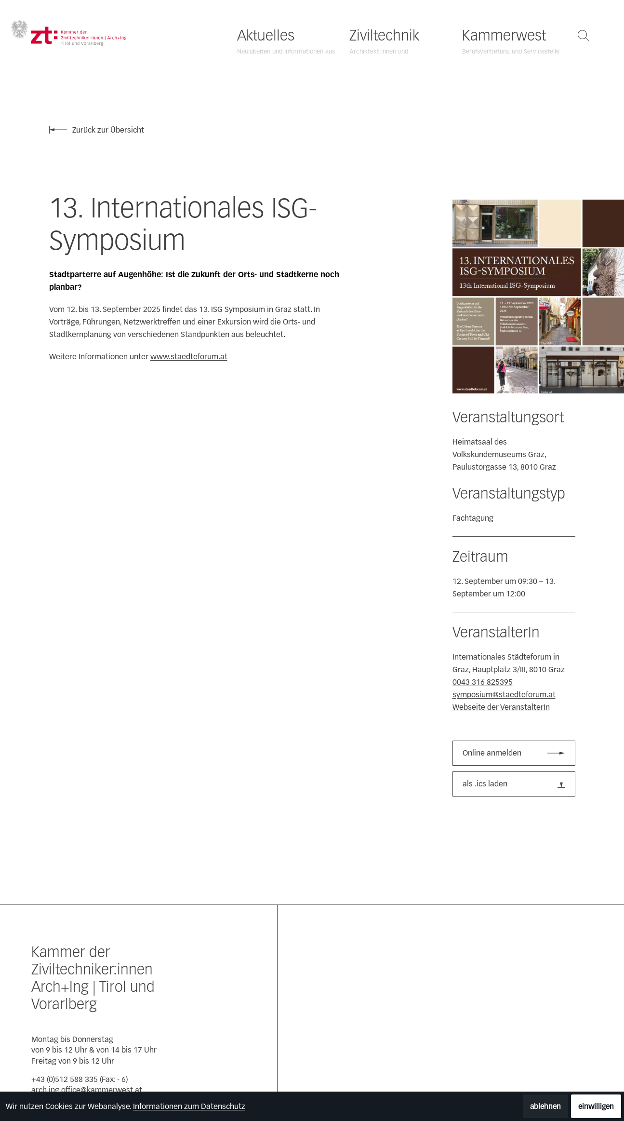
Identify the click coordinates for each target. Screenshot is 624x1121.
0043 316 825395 (482, 682)
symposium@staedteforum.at (504, 694)
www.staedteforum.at (188, 356)
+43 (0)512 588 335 (64, 1079)
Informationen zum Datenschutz (189, 1106)
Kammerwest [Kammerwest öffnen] (504, 35)
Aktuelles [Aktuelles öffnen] (265, 35)
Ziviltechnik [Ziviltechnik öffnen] (384, 35)
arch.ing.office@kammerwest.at (86, 1089)
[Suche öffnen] (583, 35)
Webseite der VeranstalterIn (501, 707)
